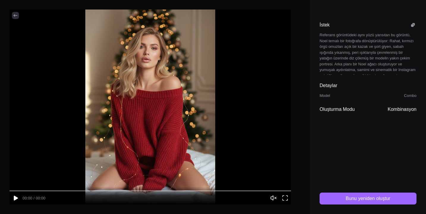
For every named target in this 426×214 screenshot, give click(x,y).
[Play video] (15, 198)
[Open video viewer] (285, 198)
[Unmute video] (273, 198)
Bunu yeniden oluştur (368, 198)
